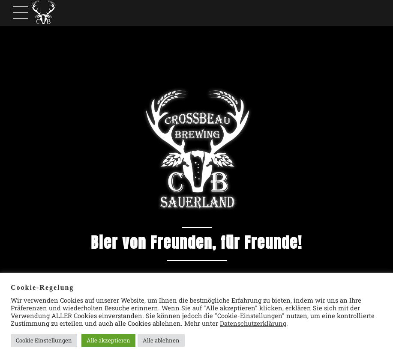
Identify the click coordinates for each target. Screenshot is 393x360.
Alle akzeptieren (108, 340)
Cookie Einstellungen (44, 340)
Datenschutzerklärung (253, 323)
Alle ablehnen (161, 340)
